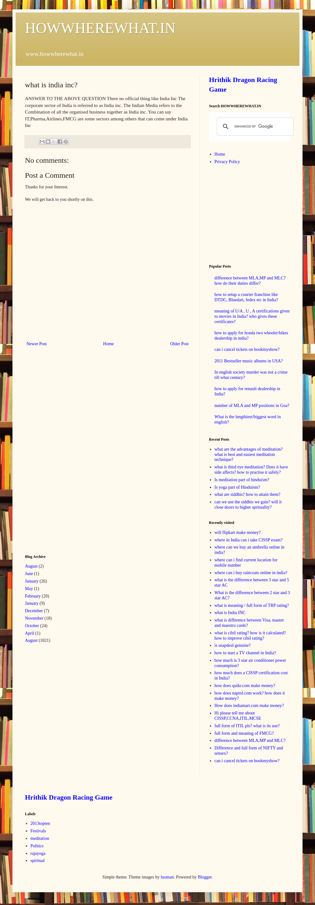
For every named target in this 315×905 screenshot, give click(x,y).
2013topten (40, 823)
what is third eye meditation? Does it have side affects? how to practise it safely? (251, 470)
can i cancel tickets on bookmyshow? (247, 349)
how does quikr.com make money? (245, 685)
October (32, 625)
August (31, 566)
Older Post (179, 343)
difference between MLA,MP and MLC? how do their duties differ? (250, 281)
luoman (167, 877)
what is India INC (230, 612)
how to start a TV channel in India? (245, 653)
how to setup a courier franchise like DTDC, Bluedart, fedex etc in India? (246, 297)
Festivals (38, 831)
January (32, 581)
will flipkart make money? (238, 532)
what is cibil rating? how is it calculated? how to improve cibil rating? (250, 636)
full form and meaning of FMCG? (244, 733)
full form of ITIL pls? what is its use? (247, 726)
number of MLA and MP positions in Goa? (252, 405)
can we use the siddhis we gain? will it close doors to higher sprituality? (248, 505)
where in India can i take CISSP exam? (249, 540)
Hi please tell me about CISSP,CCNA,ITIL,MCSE (238, 716)
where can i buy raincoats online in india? (251, 572)
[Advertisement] (72, 449)
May (29, 588)
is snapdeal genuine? (233, 645)
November (34, 618)
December (34, 610)
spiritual (38, 860)
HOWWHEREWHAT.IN (100, 28)
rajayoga (38, 853)
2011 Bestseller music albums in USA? (249, 361)
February (33, 596)
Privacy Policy (227, 161)
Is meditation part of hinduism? (242, 479)
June (29, 573)
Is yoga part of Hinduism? (237, 487)
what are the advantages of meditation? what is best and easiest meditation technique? (249, 454)
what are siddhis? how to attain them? (248, 494)
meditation (40, 838)
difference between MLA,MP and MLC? (250, 740)
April (29, 633)
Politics (37, 846)
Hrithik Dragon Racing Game (69, 797)
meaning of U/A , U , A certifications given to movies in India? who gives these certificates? (252, 316)
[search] (254, 126)
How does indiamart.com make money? (249, 705)
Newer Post (37, 343)
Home (108, 343)
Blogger (204, 877)
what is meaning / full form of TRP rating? (252, 605)
